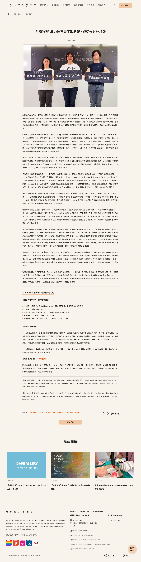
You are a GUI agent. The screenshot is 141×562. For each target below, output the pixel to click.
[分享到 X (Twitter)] (108, 413)
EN (115, 5)
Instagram (109, 555)
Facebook (113, 555)
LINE (105, 555)
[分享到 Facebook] (104, 413)
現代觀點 (29, 14)
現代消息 (55, 5)
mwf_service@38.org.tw (86, 535)
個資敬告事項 (98, 511)
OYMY (41, 413)
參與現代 (101, 5)
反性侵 (33, 413)
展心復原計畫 (58, 413)
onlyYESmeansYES (73, 413)
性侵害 (48, 413)
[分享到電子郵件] (117, 413)
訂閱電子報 (84, 511)
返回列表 (70, 422)
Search (110, 5)
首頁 (8, 14)
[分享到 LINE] (112, 413)
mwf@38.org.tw (83, 530)
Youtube (117, 555)
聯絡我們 (73, 511)
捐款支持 (124, 5)
